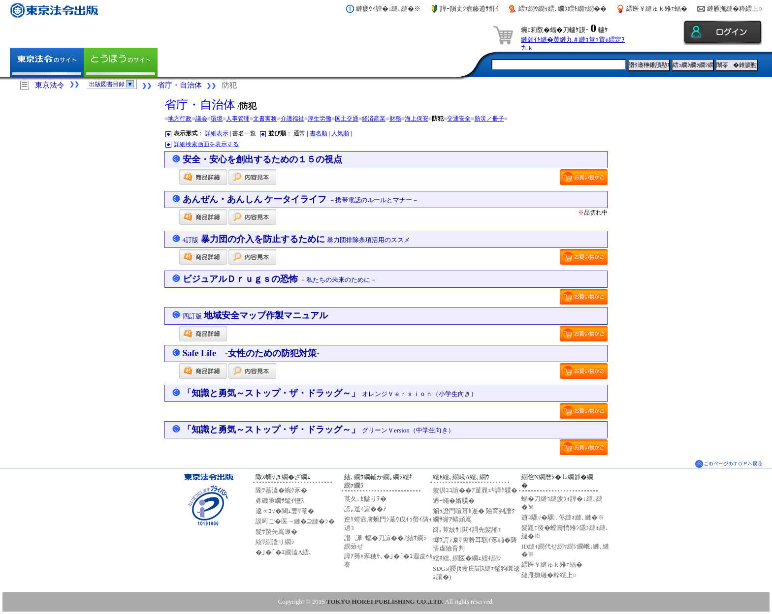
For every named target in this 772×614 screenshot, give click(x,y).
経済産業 (374, 118)
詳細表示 (216, 133)
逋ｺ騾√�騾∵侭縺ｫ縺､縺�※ (562, 517)
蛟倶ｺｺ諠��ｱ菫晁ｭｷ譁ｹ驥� (475, 490)
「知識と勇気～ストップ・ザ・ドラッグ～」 (330, 393)
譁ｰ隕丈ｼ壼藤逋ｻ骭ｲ (469, 8)
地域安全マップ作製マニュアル (255, 315)
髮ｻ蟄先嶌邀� (276, 531)
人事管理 (238, 118)
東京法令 (49, 85)
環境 (217, 118)
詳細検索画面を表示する (206, 144)
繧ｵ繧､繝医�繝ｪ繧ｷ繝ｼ (467, 558)
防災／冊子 (489, 118)
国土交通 (346, 118)
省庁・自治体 (180, 85)
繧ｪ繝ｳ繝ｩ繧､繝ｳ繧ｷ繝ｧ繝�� (562, 8)
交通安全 (459, 118)
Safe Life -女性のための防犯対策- (251, 353)
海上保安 (416, 118)
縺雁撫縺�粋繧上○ (734, 8)
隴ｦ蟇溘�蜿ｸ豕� (281, 490)
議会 (201, 118)
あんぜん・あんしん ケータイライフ (300, 199)
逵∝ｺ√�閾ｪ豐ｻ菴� (285, 511)
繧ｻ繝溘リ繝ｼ (275, 542)
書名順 (318, 133)
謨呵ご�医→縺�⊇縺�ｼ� (295, 521)
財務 (395, 118)
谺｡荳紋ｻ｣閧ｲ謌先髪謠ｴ (467, 529)
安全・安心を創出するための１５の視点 (262, 159)
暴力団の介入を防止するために (297, 239)
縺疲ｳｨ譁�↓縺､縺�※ (388, 8)
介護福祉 (292, 118)
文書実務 (265, 118)
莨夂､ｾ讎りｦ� (365, 498)
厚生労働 (319, 118)
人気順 (340, 133)
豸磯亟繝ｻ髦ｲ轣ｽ (280, 500)
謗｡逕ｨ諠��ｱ (365, 509)
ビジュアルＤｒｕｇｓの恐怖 (280, 279)
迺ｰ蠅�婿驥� (454, 500)
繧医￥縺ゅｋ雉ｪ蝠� (656, 8)
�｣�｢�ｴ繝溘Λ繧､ (284, 552)
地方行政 (180, 118)
